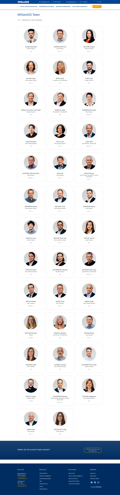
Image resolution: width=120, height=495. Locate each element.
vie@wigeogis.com (72, 2)
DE (97, 2)
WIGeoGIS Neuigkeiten (45, 475)
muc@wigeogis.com (45, 2)
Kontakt (97, 6)
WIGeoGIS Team (43, 483)
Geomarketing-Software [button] (46, 6)
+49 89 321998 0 (57, 2)
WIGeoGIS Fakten (94, 478)
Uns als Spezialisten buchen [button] (28, 6)
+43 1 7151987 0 (84, 2)
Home (19, 20)
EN (100, 2)
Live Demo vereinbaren (74, 483)
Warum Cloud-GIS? (73, 478)
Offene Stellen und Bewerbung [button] (92, 450)
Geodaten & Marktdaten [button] (63, 6)
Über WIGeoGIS (43, 473)
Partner (41, 486)
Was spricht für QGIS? (74, 481)
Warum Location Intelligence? (76, 475)
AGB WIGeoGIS (43, 489)
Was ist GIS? (72, 473)
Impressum (93, 473)
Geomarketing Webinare (45, 478)
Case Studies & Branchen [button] (79, 6)
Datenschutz (93, 475)
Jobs (40, 481)
